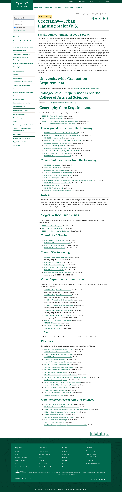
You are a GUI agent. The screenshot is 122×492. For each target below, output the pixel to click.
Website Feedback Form (46, 467)
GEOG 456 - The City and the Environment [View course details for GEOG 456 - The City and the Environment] (56, 231)
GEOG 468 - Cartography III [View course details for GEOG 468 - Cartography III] (53, 178)
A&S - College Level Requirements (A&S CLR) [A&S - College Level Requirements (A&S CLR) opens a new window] (61, 103)
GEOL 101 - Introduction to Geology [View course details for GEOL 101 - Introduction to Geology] (55, 267)
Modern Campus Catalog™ (76, 489)
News (40, 457)
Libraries (41, 461)
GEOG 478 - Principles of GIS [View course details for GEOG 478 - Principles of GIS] (53, 188)
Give (99, 1)
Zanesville (65, 467)
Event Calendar (43, 451)
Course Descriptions (19, 118)
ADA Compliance (33, 472)
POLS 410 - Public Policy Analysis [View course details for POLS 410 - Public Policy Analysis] (55, 372)
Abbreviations (17, 134)
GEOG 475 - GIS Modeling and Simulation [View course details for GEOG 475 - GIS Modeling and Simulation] (57, 183)
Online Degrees (20, 461)
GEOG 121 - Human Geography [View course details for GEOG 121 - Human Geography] (52, 118)
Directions (91, 460)
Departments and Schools (20, 111)
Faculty (15, 121)
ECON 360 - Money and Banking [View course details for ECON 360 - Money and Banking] (54, 359)
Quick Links (82, 1)
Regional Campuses (19, 107)
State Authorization (62, 474)
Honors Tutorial (17, 96)
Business (15, 75)
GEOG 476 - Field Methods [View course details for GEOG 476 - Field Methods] (53, 185)
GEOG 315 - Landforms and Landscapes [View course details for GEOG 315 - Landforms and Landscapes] (57, 257)
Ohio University (22, 479)
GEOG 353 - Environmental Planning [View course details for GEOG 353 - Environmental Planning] (56, 245)
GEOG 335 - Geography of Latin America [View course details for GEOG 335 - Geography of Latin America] (57, 153)
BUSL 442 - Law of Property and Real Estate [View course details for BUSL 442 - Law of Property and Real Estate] (58, 349)
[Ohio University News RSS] (107, 480)
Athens (64, 451)
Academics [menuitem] (48, 7)
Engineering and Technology (21, 85)
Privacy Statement (101, 472)
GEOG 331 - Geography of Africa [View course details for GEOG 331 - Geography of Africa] (54, 146)
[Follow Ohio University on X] (102, 480)
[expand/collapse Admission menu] (63, 7)
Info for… (72, 1)
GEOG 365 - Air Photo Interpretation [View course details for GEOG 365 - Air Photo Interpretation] (56, 170)
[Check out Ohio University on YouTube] (99, 480)
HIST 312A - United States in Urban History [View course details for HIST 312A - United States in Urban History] (58, 320)
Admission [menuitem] (58, 7)
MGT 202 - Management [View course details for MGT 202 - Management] (52, 323)
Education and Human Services (22, 82)
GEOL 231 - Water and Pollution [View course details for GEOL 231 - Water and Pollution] (54, 270)
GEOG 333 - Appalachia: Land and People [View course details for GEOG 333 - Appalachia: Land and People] (57, 148)
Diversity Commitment (19, 51)
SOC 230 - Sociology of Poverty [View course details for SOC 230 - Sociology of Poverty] (54, 395)
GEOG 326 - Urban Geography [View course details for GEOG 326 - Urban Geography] (52, 226)
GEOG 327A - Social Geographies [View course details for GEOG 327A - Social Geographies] (55, 240)
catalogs (39, 489)
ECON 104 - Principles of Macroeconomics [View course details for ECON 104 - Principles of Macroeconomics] (58, 295)
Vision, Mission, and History (21, 54)
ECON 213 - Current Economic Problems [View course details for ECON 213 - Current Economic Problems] (57, 352)
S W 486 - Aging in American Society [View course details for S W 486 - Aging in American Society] (56, 387)
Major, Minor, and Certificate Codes (23, 125)
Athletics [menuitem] (79, 7)
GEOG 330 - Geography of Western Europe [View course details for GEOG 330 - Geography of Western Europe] (58, 143)
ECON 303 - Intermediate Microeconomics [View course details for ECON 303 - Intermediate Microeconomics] (58, 310)
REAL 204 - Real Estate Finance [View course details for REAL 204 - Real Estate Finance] (54, 422)
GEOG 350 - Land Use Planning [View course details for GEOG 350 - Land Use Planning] (52, 228)
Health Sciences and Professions (23, 92)
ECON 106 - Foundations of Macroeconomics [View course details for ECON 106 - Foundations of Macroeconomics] (58, 305)
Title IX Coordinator (72, 474)
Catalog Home (17, 37)
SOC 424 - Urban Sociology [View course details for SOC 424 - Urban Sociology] (53, 328)
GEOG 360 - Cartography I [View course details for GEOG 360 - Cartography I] (52, 165)
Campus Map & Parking (22, 467)
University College (18, 99)
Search (106, 1)
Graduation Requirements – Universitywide (21, 59)
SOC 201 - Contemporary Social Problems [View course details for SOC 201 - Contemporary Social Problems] (57, 392)
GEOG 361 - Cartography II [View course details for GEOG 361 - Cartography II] (52, 167)
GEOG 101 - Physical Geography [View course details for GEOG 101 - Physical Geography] (52, 116)
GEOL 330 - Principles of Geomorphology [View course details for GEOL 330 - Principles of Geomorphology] (57, 272)
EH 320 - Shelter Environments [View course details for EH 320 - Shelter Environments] (54, 414)
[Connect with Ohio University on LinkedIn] (97, 480)
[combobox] (92, 13)
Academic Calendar (44, 454)
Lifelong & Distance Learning (21, 103)
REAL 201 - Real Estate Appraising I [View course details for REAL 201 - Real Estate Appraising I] (55, 420)
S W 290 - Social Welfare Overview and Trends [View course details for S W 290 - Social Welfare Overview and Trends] (59, 385)
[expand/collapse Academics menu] (53, 7)
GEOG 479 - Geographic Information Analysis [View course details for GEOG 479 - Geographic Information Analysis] (59, 190)
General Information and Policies (23, 47)
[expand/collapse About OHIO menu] (43, 7)
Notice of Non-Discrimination (21, 138)
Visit (16, 464)
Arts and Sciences (18, 71)
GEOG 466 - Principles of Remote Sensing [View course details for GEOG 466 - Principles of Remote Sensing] (58, 173)
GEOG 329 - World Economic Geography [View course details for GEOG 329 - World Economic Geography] (57, 243)
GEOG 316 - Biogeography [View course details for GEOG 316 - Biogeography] (52, 262)
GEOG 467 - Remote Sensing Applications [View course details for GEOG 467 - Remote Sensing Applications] (57, 175)
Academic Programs (21, 457)
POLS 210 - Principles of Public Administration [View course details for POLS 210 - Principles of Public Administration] (59, 367)
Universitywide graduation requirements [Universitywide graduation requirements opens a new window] (85, 88)
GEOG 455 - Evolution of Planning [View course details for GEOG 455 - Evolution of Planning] (55, 248)
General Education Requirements (23, 63)
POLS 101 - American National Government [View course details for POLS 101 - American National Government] (58, 362)
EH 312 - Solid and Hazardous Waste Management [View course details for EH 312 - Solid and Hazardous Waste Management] (60, 412)
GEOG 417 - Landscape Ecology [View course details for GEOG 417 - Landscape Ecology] (54, 265)
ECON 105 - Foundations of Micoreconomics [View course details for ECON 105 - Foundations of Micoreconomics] (58, 300)
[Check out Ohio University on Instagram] (94, 480)
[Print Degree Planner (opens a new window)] (92, 18)
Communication (17, 78)
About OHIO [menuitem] (38, 7)
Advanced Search (20, 30)
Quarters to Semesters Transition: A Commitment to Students (24, 42)
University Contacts (19, 67)
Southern (65, 464)
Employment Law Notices (44, 472)
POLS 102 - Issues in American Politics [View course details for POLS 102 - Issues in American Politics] (56, 365)
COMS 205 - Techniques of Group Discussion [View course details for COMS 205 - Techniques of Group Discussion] (59, 404)
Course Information (18, 114)
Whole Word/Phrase (20, 27)
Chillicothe (65, 454)
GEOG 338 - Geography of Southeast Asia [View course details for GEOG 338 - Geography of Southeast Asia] (57, 156)
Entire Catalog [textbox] (18, 21)
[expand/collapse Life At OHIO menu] (74, 7)
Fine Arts (15, 89)
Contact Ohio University (93, 463)
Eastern (64, 457)
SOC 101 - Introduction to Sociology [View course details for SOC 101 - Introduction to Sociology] (55, 390)
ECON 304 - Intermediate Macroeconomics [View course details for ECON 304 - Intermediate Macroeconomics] (58, 315)
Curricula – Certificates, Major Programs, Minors (22, 129)
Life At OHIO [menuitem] (69, 7)
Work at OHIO (43, 464)
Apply (91, 1)
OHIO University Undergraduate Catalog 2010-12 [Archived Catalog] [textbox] (91, 14)
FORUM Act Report (56, 472)
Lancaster (65, 461)
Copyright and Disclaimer (20, 142)
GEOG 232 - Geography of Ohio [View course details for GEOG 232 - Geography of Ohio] (54, 138)
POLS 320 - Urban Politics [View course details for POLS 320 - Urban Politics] (52, 325)
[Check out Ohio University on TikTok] (104, 480)
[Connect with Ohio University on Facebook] (92, 480)
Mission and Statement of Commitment (71, 472)
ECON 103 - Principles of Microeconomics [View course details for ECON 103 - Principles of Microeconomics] (57, 290)
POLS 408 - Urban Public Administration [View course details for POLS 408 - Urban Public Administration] (57, 370)
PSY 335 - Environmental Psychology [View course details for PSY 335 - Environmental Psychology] (56, 380)
